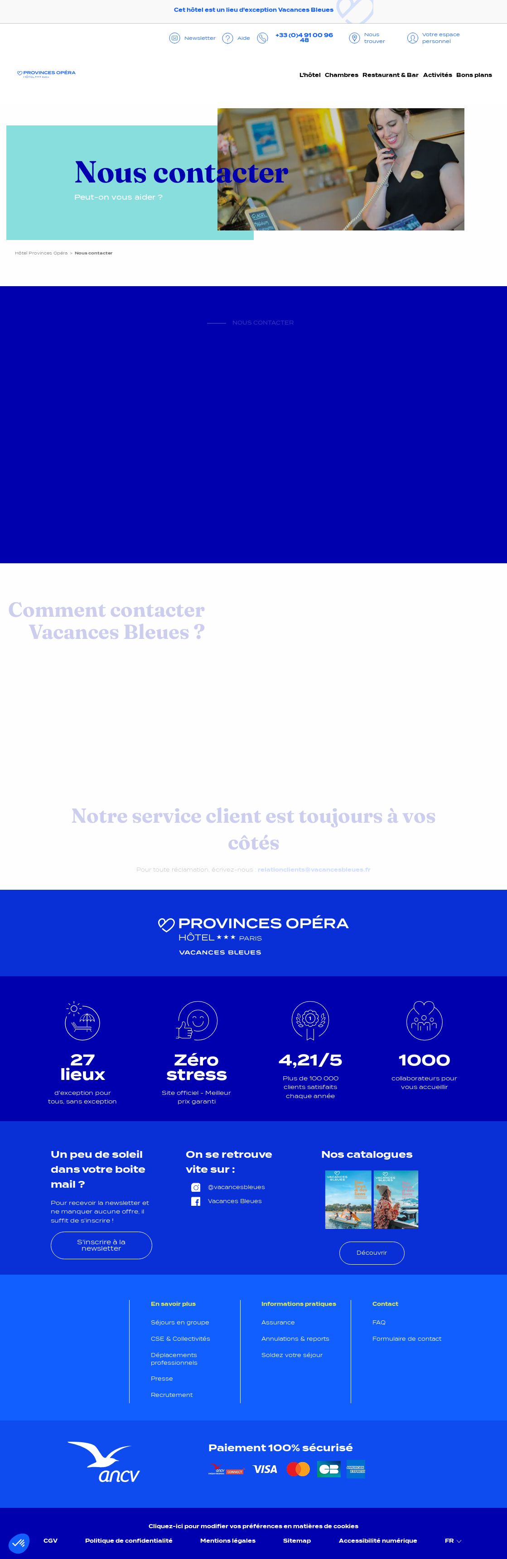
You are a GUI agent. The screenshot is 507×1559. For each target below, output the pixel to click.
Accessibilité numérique (378, 1541)
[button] (19, 1543)
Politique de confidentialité (129, 1541)
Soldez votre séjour (292, 1355)
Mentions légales (228, 1541)
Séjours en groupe (180, 1322)
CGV (50, 1541)
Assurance (278, 1322)
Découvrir (372, 1253)
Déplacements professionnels (174, 1359)
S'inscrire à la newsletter (101, 1245)
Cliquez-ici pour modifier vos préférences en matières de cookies (253, 1526)
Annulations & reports (295, 1339)
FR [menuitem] (454, 1541)
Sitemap (297, 1541)
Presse (162, 1379)
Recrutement (172, 1395)
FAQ (379, 1322)
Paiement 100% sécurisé (280, 1447)
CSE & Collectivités (180, 1339)
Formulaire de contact (406, 1339)
